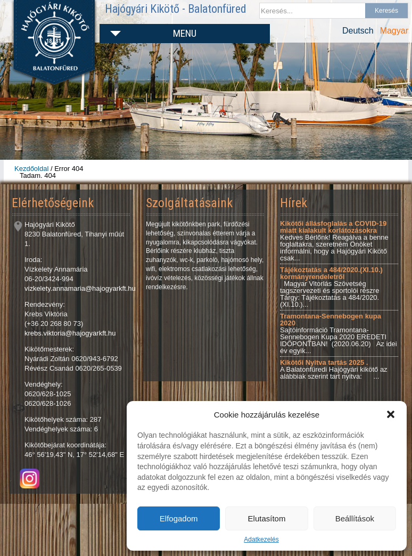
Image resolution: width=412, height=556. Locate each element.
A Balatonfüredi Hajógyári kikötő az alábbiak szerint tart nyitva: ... (334, 369)
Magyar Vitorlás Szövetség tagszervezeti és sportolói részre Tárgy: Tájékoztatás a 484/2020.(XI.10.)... (331, 287)
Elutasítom (267, 518)
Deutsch (358, 30)
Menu (184, 33)
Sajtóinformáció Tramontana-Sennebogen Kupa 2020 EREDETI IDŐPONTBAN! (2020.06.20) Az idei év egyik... (338, 333)
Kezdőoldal (31, 169)
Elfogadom (179, 518)
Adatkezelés (261, 539)
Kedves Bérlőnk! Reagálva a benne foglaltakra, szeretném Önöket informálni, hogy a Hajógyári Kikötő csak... (334, 240)
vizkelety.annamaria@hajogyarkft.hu (80, 288)
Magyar (394, 30)
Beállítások (354, 518)
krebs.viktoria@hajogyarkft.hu (70, 333)
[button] (390, 414)
